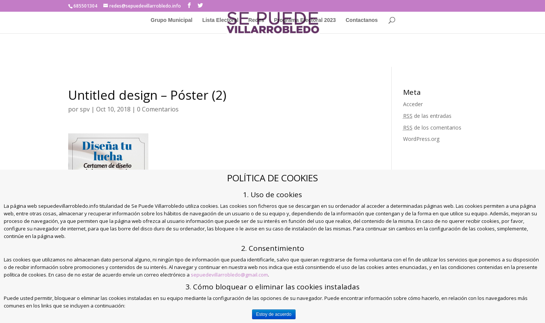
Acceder (413, 104)
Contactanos (362, 20)
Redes (256, 20)
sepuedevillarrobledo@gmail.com (229, 274)
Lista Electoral (220, 20)
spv (85, 109)
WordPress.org (421, 138)
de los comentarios (432, 127)
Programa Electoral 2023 (305, 20)
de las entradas (427, 115)
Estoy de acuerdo (273, 314)
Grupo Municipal (171, 20)
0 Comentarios (158, 109)
